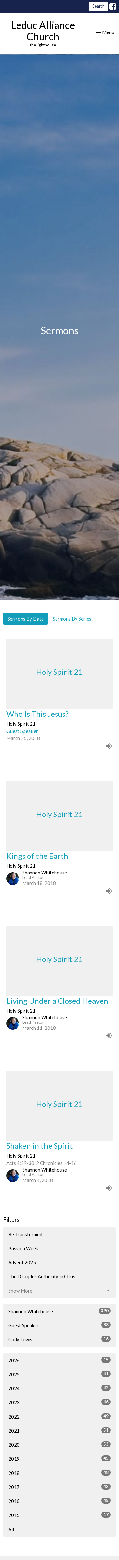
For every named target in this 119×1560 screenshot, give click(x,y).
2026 (59, 1360)
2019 (59, 1458)
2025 (59, 1374)
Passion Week (23, 1248)
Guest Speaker (59, 1325)
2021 (59, 1430)
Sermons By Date (25, 619)
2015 (59, 1515)
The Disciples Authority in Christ (42, 1276)
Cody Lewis (59, 1339)
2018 (59, 1473)
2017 (59, 1487)
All (11, 1529)
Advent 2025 (22, 1262)
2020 (59, 1444)
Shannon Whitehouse (59, 1311)
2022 (59, 1416)
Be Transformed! (26, 1234)
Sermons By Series (72, 619)
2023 (59, 1402)
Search (98, 6)
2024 (59, 1388)
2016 (59, 1501)
